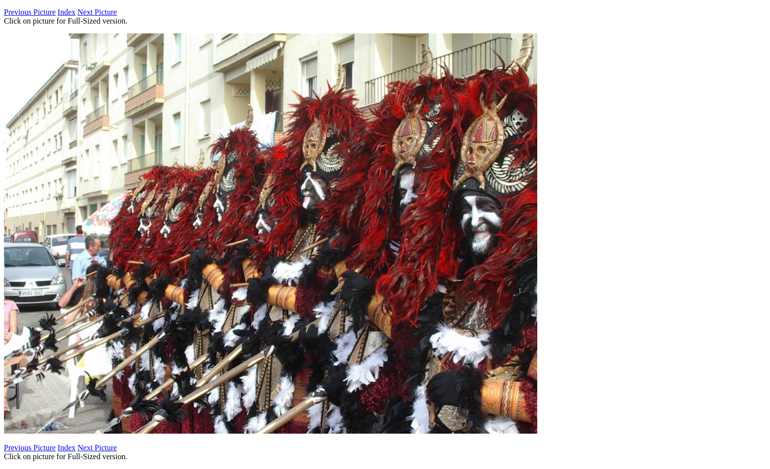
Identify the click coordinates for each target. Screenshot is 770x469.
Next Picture (97, 12)
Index (66, 12)
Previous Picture (29, 12)
